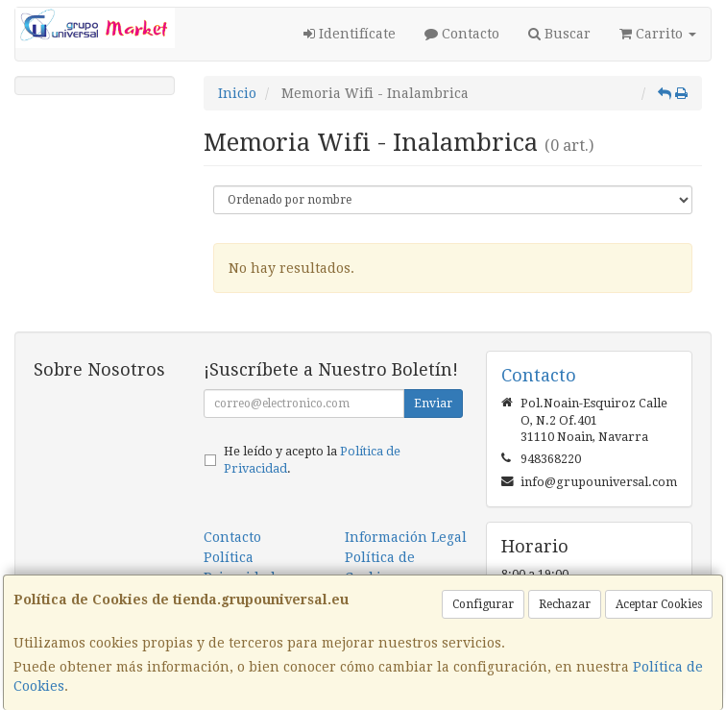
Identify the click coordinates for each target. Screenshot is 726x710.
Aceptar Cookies (659, 604)
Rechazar (565, 604)
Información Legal (406, 537)
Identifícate (349, 33)
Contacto (461, 33)
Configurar (483, 604)
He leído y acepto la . (312, 460)
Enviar (433, 403)
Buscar (559, 33)
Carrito (657, 33)
